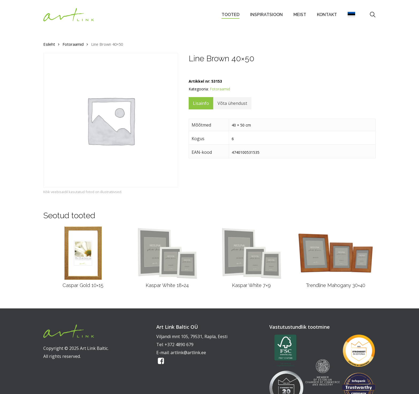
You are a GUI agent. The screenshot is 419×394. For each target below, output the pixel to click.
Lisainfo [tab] (201, 103)
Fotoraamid (73, 44)
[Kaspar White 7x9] (251, 253)
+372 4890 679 (179, 344)
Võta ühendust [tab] (232, 103)
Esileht (49, 44)
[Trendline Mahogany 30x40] (335, 253)
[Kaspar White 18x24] (167, 253)
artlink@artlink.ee (188, 352)
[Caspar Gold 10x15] (83, 253)
